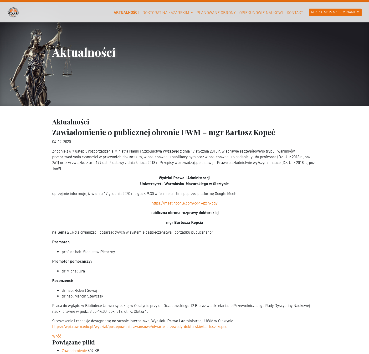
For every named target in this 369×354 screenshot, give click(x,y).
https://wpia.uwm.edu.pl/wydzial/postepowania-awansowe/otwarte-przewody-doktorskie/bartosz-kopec (139, 326)
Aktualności (126, 12)
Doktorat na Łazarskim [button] (166, 12)
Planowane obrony (216, 12)
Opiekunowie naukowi (261, 12)
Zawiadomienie (75, 350)
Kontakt (295, 12)
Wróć (56, 336)
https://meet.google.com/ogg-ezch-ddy (184, 202)
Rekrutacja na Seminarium (335, 12)
